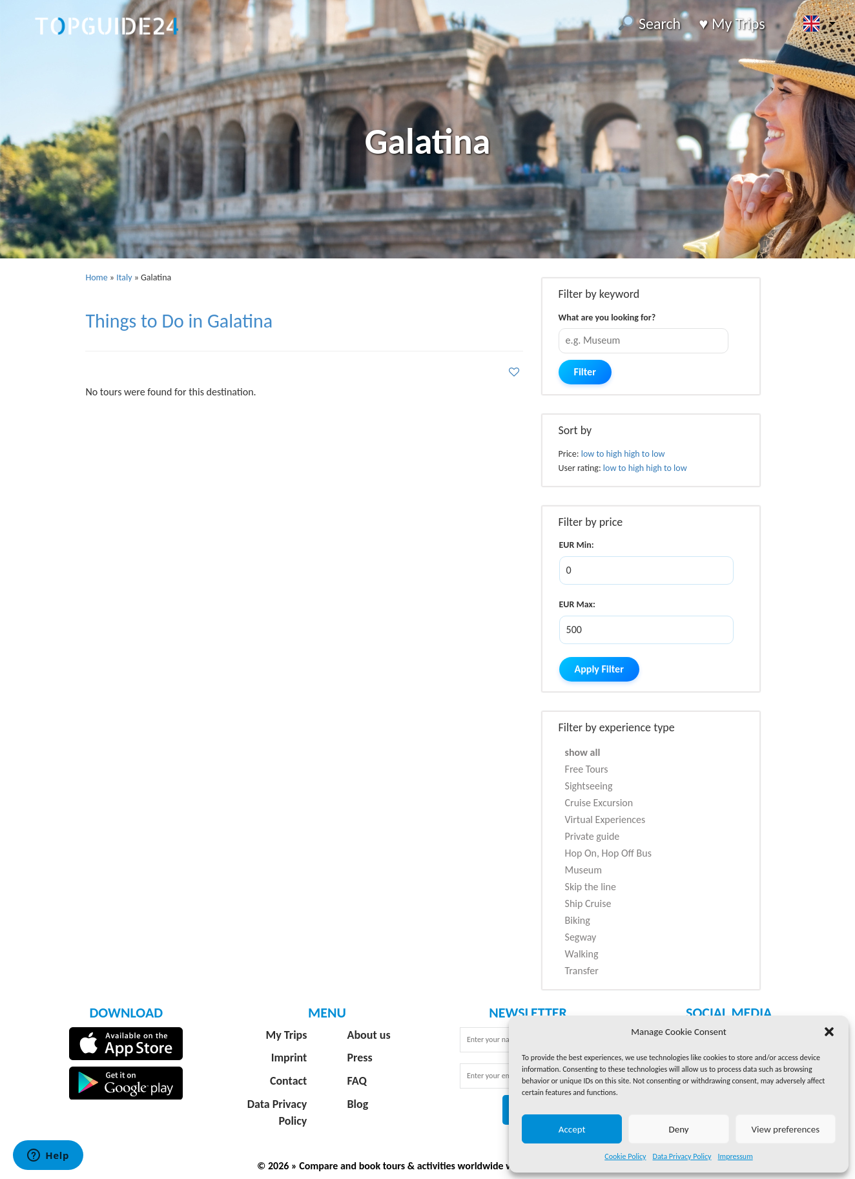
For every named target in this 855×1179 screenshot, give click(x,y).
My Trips (286, 1035)
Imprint (289, 1057)
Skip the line (590, 887)
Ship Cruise (588, 903)
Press (360, 1057)
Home (96, 277)
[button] (829, 1031)
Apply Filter (599, 669)
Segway (581, 937)
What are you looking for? (607, 317)
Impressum (735, 1156)
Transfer (582, 971)
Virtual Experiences (605, 819)
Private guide (592, 836)
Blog (358, 1104)
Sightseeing (589, 786)
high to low (644, 453)
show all (583, 752)
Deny (678, 1129)
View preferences (785, 1129)
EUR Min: (576, 544)
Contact (288, 1081)
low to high (601, 453)
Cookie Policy (625, 1156)
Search (650, 23)
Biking (577, 920)
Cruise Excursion (599, 803)
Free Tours (586, 769)
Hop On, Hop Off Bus (608, 853)
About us (369, 1035)
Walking (582, 954)
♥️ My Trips (732, 23)
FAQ (357, 1081)
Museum (584, 870)
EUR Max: (577, 604)
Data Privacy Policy (682, 1156)
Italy (124, 277)
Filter (585, 372)
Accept (572, 1129)
